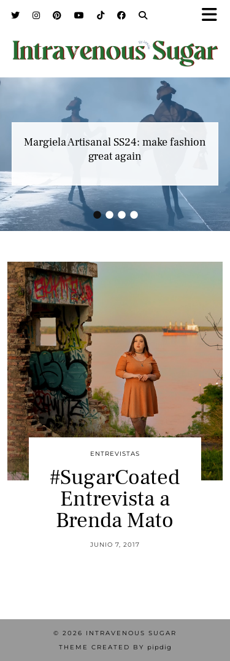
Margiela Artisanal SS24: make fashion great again (115, 149)
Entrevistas (115, 454)
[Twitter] (15, 15)
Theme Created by (115, 647)
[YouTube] (79, 15)
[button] (213, 15)
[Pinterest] (57, 15)
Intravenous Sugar (131, 633)
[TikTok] (101, 15)
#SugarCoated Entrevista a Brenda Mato (115, 499)
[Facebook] (121, 15)
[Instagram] (36, 15)
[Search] (143, 15)
